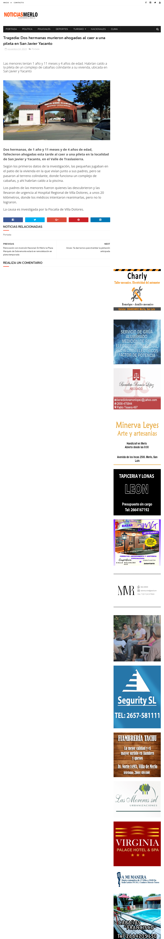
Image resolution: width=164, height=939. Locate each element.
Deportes (62, 29)
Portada (11, 29)
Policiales (44, 29)
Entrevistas (141, 831)
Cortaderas (139, 815)
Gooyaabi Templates (57, 935)
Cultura (153, 815)
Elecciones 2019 (123, 831)
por (156, 848)
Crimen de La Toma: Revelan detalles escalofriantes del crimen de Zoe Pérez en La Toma (137, 762)
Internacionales (141, 837)
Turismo (78, 29)
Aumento (135, 809)
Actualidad (121, 809)
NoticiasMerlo (129, 721)
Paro (143, 843)
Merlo (118, 843)
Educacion (120, 826)
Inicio (6, 3)
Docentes (134, 820)
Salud (133, 859)
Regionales (120, 859)
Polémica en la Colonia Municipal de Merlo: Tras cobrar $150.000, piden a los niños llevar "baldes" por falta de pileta (137, 742)
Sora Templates (22, 935)
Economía (147, 820)
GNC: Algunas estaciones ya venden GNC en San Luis (144, 779)
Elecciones (135, 826)
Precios (132, 854)
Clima (114, 29)
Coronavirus (122, 815)
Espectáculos (122, 837)
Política (146, 848)
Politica (27, 29)
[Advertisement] (28, 908)
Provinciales (146, 854)
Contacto (19, 3)
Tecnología (121, 865)
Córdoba (148, 809)
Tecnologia (146, 859)
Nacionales (98, 29)
